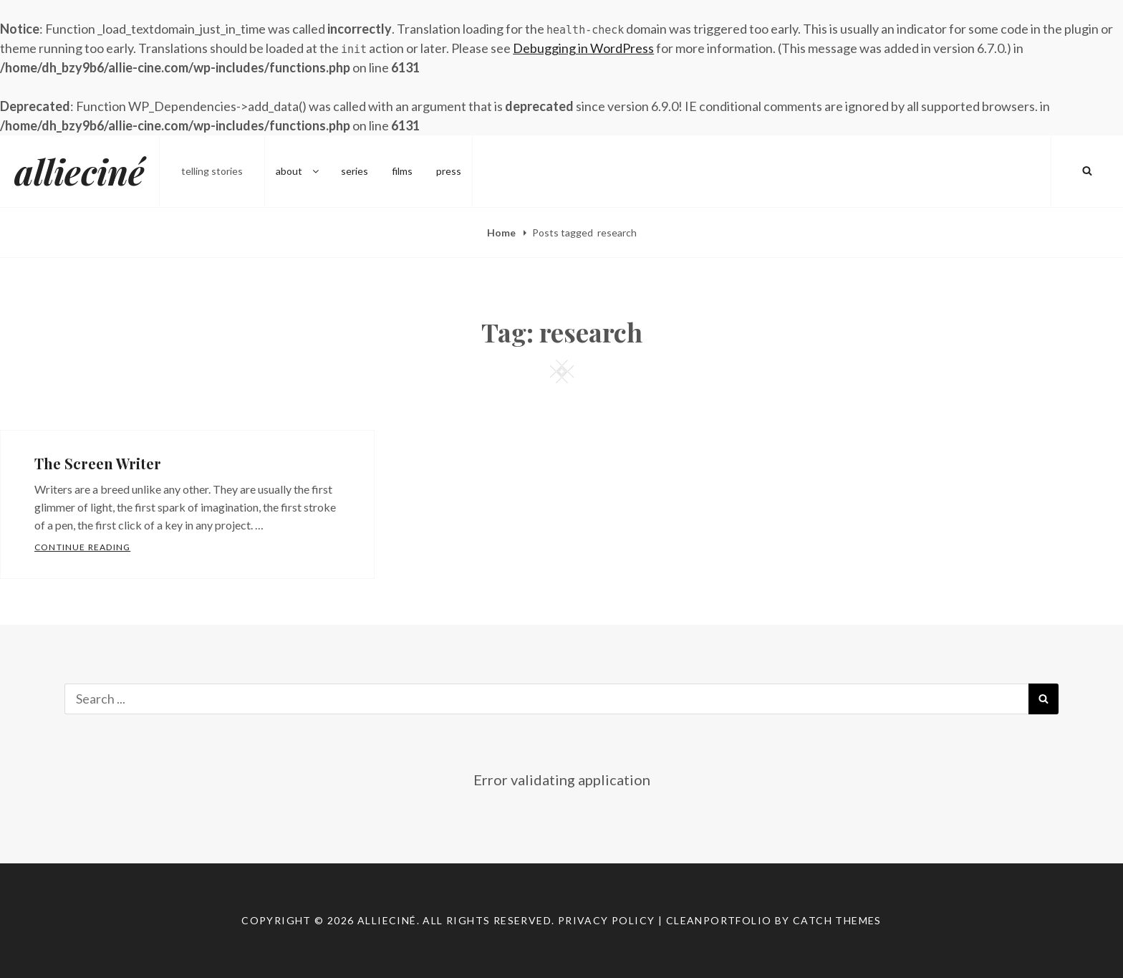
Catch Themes (837, 920)
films (402, 171)
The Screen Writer (97, 463)
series (354, 171)
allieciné (79, 171)
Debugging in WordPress (583, 48)
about (298, 171)
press (448, 171)
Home (502, 232)
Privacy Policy (606, 920)
